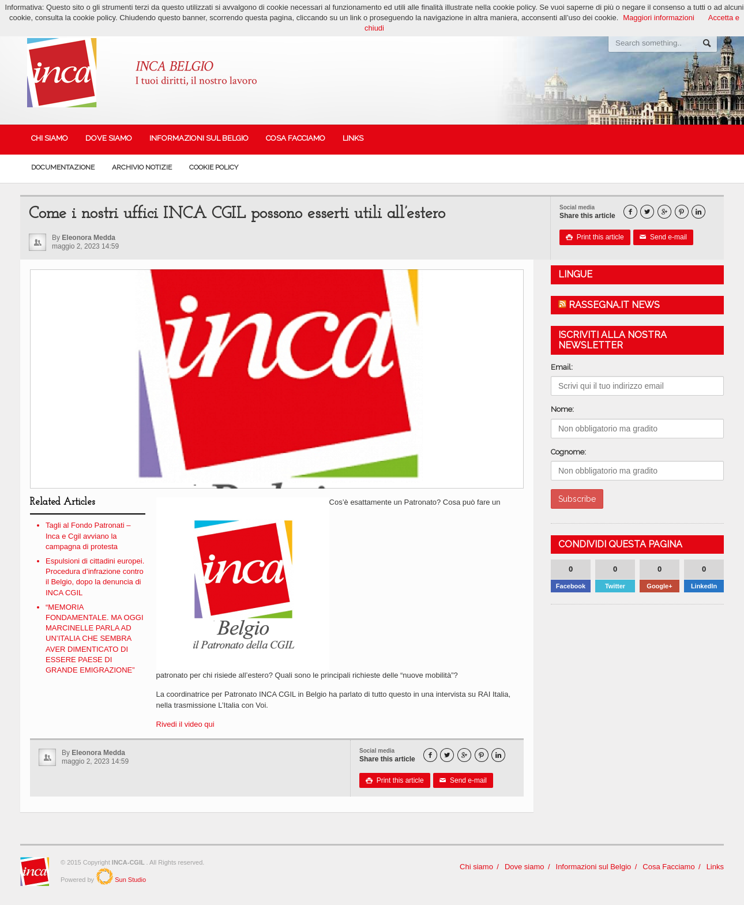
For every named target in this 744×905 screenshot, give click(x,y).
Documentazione (63, 167)
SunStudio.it (104, 876)
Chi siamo (49, 138)
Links (353, 138)
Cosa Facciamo (295, 138)
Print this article (595, 237)
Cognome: (568, 452)
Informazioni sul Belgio (199, 138)
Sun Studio (129, 879)
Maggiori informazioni (658, 17)
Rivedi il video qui (186, 724)
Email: (562, 367)
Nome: (562, 409)
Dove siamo (108, 138)
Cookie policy (213, 167)
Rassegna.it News (614, 304)
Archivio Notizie (142, 167)
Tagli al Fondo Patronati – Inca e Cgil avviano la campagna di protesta (88, 535)
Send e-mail (663, 237)
